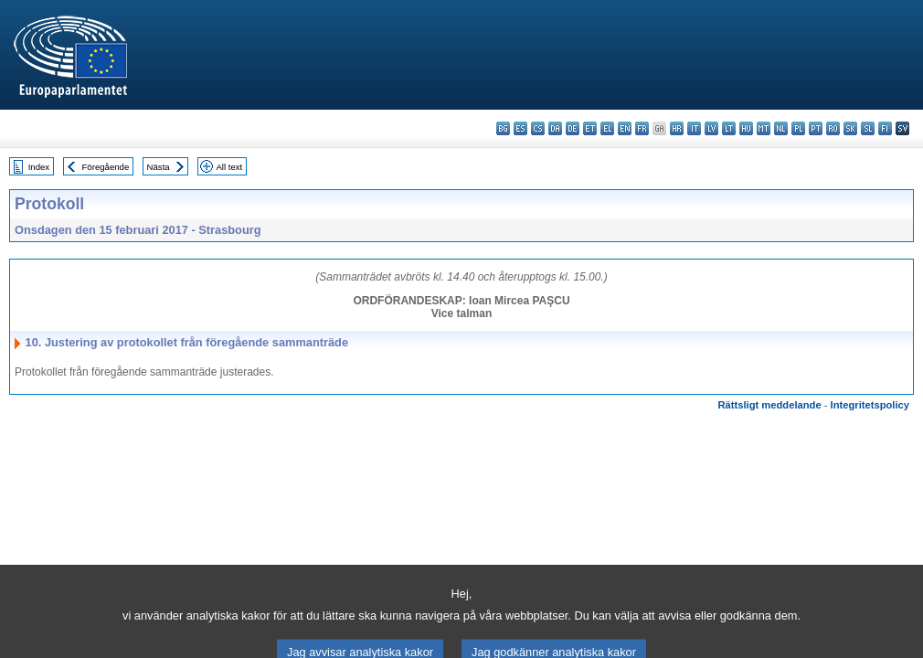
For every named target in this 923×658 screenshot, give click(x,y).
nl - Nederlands (781, 128)
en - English (624, 128)
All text (229, 167)
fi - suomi (885, 128)
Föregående (106, 167)
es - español (520, 128)
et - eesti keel (590, 128)
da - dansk (555, 128)
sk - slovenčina (850, 128)
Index (38, 167)
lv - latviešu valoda (711, 128)
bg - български (503, 128)
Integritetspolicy (870, 404)
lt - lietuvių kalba (729, 128)
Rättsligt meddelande (769, 404)
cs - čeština (538, 128)
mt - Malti (763, 128)
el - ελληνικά (607, 128)
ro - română (833, 128)
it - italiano (694, 128)
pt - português (815, 128)
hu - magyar (746, 128)
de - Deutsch (572, 128)
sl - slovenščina (868, 128)
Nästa (158, 167)
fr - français (642, 128)
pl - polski (798, 128)
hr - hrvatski (677, 128)
